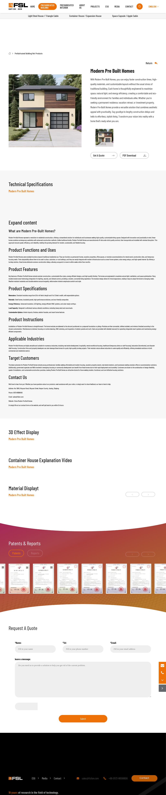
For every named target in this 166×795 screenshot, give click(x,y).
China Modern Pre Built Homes (23, 401)
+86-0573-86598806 (118, 784)
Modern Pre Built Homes (30, 365)
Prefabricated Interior (67, 6)
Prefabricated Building (47, 6)
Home (32, 6)
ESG (107, 6)
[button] (132, 494)
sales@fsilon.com (90, 784)
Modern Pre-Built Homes (105, 79)
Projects (95, 6)
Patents (16, 553)
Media (117, 6)
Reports (35, 553)
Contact (129, 6)
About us (82, 6)
